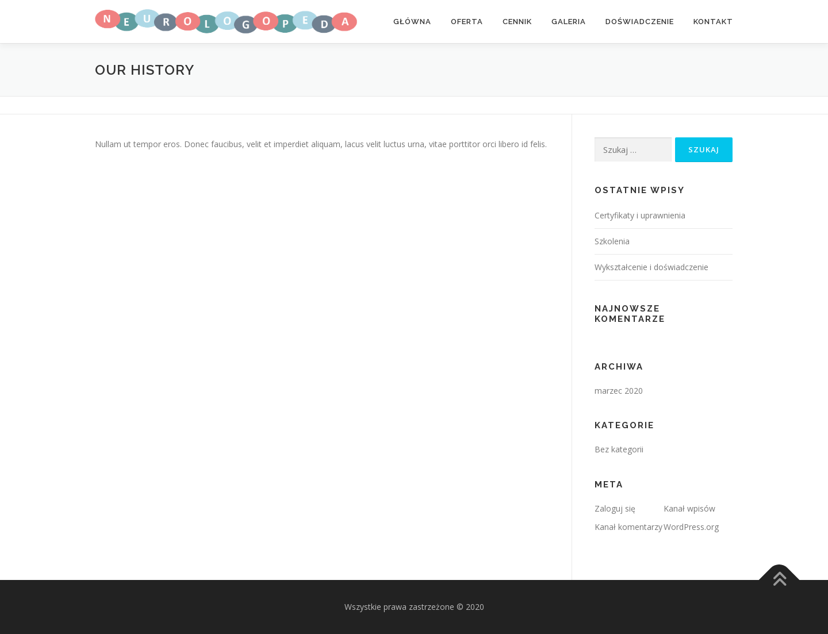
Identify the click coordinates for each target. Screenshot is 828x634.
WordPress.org (691, 526)
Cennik (517, 21)
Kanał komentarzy (628, 526)
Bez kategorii (619, 449)
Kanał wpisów (689, 508)
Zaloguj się (615, 508)
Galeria (568, 21)
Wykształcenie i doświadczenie (651, 267)
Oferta (467, 21)
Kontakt (713, 21)
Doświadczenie (639, 21)
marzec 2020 (619, 390)
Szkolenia (612, 241)
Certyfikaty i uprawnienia (640, 215)
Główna (412, 21)
